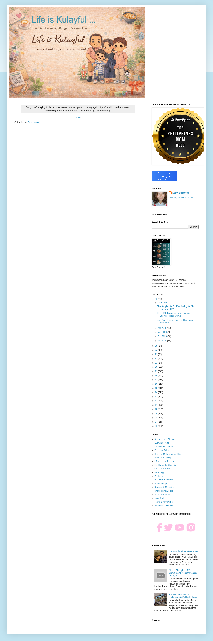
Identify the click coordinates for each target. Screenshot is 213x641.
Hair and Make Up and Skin (167, 454)
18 (156, 375)
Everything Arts (161, 443)
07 (156, 422)
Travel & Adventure (163, 502)
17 (156, 379)
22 (156, 358)
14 (156, 392)
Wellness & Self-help (164, 505)
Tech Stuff (159, 498)
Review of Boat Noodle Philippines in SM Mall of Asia (183, 595)
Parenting (159, 472)
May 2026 (163, 302)
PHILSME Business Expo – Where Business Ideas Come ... (173, 314)
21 (156, 363)
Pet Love (158, 476)
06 (156, 426)
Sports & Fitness (162, 494)
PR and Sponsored (163, 479)
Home (78, 117)
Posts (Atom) (34, 122)
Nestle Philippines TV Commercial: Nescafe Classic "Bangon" (183, 573)
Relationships (160, 483)
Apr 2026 (162, 328)
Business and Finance (165, 439)
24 (156, 350)
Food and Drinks (162, 450)
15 (156, 388)
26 (156, 299)
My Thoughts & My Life (165, 465)
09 (156, 413)
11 (156, 405)
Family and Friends (163, 446)
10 (156, 409)
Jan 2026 (162, 340)
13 (156, 396)
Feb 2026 (162, 336)
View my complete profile (181, 197)
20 (156, 367)
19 (156, 371)
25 (156, 346)
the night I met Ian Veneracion (183, 551)
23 (156, 354)
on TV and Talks (162, 468)
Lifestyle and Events (164, 461)
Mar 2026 (162, 332)
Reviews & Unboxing (164, 487)
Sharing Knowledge (163, 491)
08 (156, 417)
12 (156, 400)
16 (156, 384)
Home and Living (162, 457)
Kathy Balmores (180, 193)
